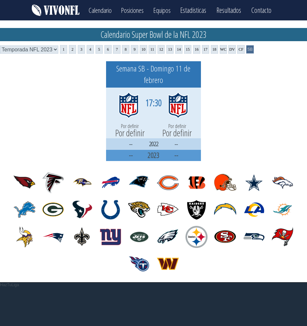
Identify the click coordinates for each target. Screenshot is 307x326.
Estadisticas (196, 10)
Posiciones (133, 10)
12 (161, 49)
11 (152, 49)
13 (170, 49)
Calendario (98, 10)
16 (197, 49)
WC (223, 49)
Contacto (265, 10)
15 (188, 49)
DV (232, 49)
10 (143, 49)
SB (250, 49)
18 (214, 49)
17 (206, 49)
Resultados (232, 10)
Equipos (164, 10)
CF (240, 49)
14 (179, 49)
